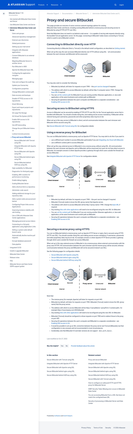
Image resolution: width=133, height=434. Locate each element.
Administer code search (20, 190)
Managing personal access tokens (23, 221)
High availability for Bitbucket (22, 168)
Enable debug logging (19, 180)
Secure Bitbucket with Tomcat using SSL (63, 126)
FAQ (11, 261)
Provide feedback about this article (83, 346)
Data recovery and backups (21, 95)
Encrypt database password (21, 241)
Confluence (57, 416)
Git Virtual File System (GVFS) (22, 116)
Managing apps (17, 79)
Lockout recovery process (21, 134)
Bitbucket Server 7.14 (16, 13)
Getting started (120, 48)
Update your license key (20, 85)
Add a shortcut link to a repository (23, 187)
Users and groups (18, 33)
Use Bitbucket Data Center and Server (22, 24)
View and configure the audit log (23, 82)
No (67, 346)
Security (108, 428)
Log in (121, 5)
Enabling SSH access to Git (60, 102)
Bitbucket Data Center (17, 254)
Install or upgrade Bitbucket (19, 251)
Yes (62, 346)
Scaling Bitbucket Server (20, 183)
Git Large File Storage (19, 113)
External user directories (20, 40)
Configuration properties (20, 89)
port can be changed (101, 86)
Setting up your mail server (21, 47)
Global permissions (18, 43)
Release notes (15, 257)
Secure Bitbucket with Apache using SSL (65, 255)
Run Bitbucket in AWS (19, 66)
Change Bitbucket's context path (23, 92)
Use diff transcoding (19, 125)
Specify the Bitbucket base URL (22, 70)
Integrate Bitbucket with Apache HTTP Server (65, 156)
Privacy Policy (86, 428)
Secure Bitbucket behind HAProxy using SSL (66, 260)
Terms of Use (98, 428)
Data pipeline (16, 244)
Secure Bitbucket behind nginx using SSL (65, 257)
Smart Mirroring (17, 104)
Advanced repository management (24, 37)
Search (115, 5)
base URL (54, 92)
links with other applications (69, 209)
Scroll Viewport (67, 416)
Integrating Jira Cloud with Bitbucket (111, 140)
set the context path (64, 95)
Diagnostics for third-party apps (23, 171)
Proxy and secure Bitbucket (21, 137)
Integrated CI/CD (15, 247)
